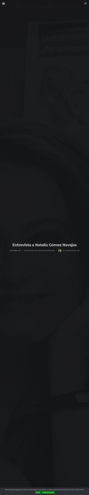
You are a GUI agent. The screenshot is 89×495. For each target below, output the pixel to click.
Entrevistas (51, 250)
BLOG (32, 250)
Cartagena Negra (40, 250)
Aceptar (38, 492)
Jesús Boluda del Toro (72, 250)
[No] (87, 491)
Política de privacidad (48, 492)
